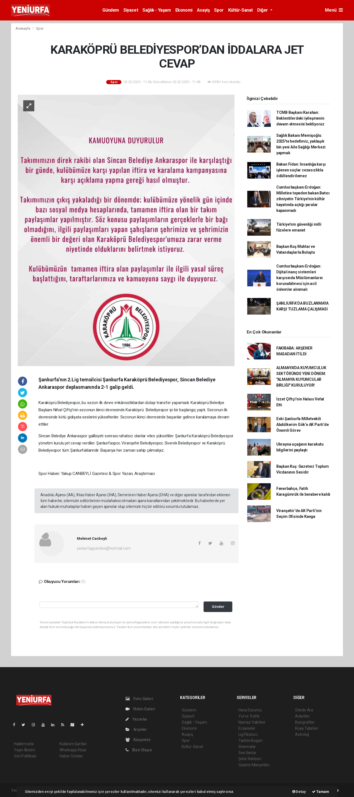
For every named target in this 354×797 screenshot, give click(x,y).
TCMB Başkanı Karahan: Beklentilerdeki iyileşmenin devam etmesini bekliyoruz (300, 118)
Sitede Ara (304, 710)
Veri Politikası (25, 756)
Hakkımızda (24, 744)
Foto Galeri (139, 698)
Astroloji (302, 734)
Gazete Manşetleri (254, 765)
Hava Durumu (250, 710)
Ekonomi (183, 10)
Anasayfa (23, 28)
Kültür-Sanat (240, 10)
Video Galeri (140, 709)
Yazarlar (136, 719)
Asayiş (203, 10)
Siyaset (130, 10)
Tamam (320, 792)
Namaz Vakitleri (251, 722)
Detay (299, 792)
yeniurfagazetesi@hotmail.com (104, 548)
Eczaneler (246, 728)
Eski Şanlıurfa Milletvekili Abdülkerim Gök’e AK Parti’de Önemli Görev (302, 425)
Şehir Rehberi (249, 759)
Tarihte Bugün (250, 740)
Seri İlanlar (247, 752)
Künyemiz (138, 739)
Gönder (218, 607)
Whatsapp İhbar (72, 750)
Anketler (302, 716)
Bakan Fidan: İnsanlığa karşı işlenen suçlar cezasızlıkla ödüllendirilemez (301, 170)
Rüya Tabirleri (306, 728)
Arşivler (136, 729)
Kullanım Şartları (73, 744)
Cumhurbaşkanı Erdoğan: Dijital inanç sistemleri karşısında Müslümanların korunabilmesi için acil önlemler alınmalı (299, 278)
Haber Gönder (71, 756)
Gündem (110, 10)
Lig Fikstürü (247, 734)
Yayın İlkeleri (24, 750)
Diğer (263, 10)
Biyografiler (305, 722)
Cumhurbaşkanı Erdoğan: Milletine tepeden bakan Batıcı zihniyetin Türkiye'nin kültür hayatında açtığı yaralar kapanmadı (303, 199)
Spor (218, 10)
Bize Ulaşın (139, 750)
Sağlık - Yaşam (156, 10)
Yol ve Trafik (248, 716)
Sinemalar (247, 746)
